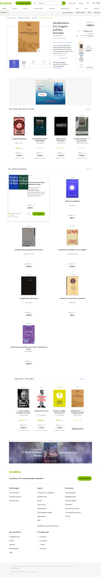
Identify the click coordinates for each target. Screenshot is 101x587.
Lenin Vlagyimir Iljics (72, 254)
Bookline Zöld (42, 497)
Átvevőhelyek (13, 549)
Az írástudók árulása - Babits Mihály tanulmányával (40, 140)
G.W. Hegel (29, 302)
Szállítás (12, 545)
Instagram (42, 541)
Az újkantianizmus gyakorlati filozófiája (29, 250)
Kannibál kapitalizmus (19, 139)
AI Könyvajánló (23, 3)
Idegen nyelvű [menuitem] (65, 8)
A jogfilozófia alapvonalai (29, 298)
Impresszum (41, 505)
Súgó (11, 553)
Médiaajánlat (41, 508)
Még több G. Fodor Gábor (24, 379)
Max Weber (28, 351)
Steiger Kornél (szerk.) (33, 187)
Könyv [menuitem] (4, 8)
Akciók (89, 12)
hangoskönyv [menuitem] (38, 8)
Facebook (42, 537)
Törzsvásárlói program (73, 512)
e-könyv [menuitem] (25, 8)
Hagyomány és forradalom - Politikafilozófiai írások (61, 140)
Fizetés (11, 541)
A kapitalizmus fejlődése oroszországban (72, 250)
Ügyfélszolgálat (80, 12)
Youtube (41, 548)
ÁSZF (39, 520)
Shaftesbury (72, 302)
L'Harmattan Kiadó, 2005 (59, 38)
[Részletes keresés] (35, 3)
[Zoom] (39, 50)
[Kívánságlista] (88, 3)
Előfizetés (97, 12)
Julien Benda (40, 143)
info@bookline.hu (15, 497)
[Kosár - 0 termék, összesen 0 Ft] (96, 3)
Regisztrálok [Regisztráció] (72, 3)
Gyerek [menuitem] (14, 8)
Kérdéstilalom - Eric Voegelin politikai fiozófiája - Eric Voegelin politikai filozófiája (77, 412)
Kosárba (90, 67)
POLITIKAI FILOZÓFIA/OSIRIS (65, 42)
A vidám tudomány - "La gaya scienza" (81, 140)
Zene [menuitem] (77, 8)
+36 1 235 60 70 (14, 493)
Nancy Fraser (19, 143)
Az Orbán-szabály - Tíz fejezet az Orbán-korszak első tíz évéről (23, 412)
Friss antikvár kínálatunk (17, 169)
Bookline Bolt (14, 501)
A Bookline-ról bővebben (45, 493)
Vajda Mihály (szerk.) (33, 189)
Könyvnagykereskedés (44, 512)
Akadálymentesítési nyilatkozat (48, 526)
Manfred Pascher (29, 254)
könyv (19, 115)
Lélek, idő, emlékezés (72, 201)
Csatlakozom (85, 478)
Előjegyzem (88, 31)
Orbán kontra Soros (41, 411)
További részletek (57, 68)
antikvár (29, 175)
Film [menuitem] (86, 8)
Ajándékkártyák (70, 497)
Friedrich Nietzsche (82, 143)
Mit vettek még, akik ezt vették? (22, 109)
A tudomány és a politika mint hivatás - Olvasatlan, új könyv (28, 348)
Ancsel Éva (72, 205)
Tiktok (41, 544)
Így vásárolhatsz (68, 12)
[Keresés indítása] (64, 3)
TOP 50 (67, 516)
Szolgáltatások (14, 537)
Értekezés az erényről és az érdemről (72, 298)
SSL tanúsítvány (15, 568)
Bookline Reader (70, 501)
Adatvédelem (41, 516)
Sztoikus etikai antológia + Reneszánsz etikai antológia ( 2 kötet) (36, 183)
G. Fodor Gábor (23, 415)
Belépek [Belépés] (81, 3)
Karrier (39, 501)
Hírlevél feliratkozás (72, 508)
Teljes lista (88, 109)
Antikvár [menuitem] (52, 8)
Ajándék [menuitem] (96, 8)
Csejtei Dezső (61, 143)
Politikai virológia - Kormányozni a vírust (59, 412)
